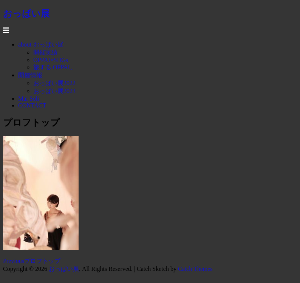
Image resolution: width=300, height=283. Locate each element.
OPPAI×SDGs (50, 60)
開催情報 (30, 75)
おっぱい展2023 (54, 91)
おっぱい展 (64, 269)
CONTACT (32, 105)
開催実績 (45, 52)
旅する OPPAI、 (54, 67)
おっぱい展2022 (54, 83)
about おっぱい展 (40, 44)
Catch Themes (195, 269)
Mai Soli (28, 98)
